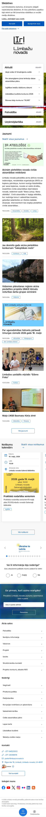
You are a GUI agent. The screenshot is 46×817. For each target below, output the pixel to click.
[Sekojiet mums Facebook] (3, 787)
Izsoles (5, 657)
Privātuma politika (10, 692)
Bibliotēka (16, 421)
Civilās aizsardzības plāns (12, 718)
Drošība (26, 211)
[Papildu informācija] (13, 766)
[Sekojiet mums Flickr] (23, 787)
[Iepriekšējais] (5, 548)
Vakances (6, 644)
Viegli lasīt (6, 685)
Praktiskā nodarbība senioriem (19, 496)
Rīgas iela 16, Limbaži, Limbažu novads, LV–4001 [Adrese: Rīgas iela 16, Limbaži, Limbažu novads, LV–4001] (24, 762)
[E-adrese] (6, 766)
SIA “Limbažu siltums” (11, 341)
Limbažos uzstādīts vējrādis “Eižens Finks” (20, 376)
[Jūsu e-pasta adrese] (23, 604)
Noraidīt (12, 24)
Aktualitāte (16, 338)
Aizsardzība (16, 211)
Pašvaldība (7, 631)
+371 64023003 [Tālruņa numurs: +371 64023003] (11, 751)
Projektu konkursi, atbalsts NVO (15, 670)
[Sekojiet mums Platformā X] (13, 787)
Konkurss (16, 253)
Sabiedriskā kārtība (10, 711)
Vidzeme (16, 297)
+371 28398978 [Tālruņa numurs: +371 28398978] (11, 755)
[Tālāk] (41, 548)
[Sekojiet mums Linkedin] (28, 787)
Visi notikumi (23, 532)
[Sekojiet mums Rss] (33, 787)
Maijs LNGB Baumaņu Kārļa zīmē (19, 415)
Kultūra (15, 383)
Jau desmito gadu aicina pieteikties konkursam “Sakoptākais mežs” (20, 246)
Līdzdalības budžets (10, 731)
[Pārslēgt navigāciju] (23, 812)
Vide (24, 253)
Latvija (35, 211)
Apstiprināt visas (34, 24)
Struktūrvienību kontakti (12, 663)
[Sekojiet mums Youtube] (8, 787)
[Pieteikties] (24, 612)
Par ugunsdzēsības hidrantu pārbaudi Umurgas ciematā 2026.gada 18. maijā (21, 331)
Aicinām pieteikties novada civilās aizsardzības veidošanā (19, 171)
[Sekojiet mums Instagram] (18, 787)
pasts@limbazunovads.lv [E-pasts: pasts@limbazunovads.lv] (14, 758)
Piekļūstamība (8, 698)
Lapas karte (7, 724)
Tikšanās (26, 421)
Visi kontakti (13, 773)
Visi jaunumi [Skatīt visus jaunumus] (23, 431)
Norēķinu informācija (11, 637)
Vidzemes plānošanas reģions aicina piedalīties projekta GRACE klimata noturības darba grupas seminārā (20, 289)
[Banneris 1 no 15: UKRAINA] (23, 548)
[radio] (9, 575)
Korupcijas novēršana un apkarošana (17, 705)
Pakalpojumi (28, 338)
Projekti (6, 650)
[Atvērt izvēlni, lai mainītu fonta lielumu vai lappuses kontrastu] (34, 813)
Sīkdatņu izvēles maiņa (11, 737)
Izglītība (7, 509)
